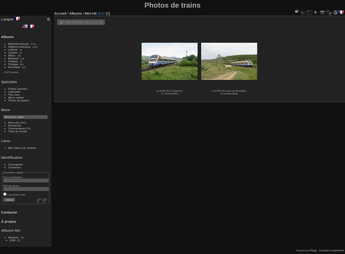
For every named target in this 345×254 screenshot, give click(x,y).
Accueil (60, 13)
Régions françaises (19, 46)
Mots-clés (13, 122)
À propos (8, 221)
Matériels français (18, 43)
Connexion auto (14, 194)
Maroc (12, 55)
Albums (7, 37)
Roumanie (14, 67)
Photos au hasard (18, 100)
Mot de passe (11, 185)
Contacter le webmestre (331, 250)
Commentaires (17, 128)
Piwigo (313, 250)
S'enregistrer (15, 164)
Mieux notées (16, 97)
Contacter (9, 212)
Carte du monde (17, 131)
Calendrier (14, 91)
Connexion (14, 167)
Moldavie (13, 58)
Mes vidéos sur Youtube (22, 147)
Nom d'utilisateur (13, 177)
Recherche (14, 125)
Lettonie (13, 49)
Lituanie (12, 52)
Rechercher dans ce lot (84, 22)
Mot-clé (91, 13)
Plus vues (14, 94)
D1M (12, 240)
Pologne (13, 61)
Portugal (13, 64)
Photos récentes (17, 88)
